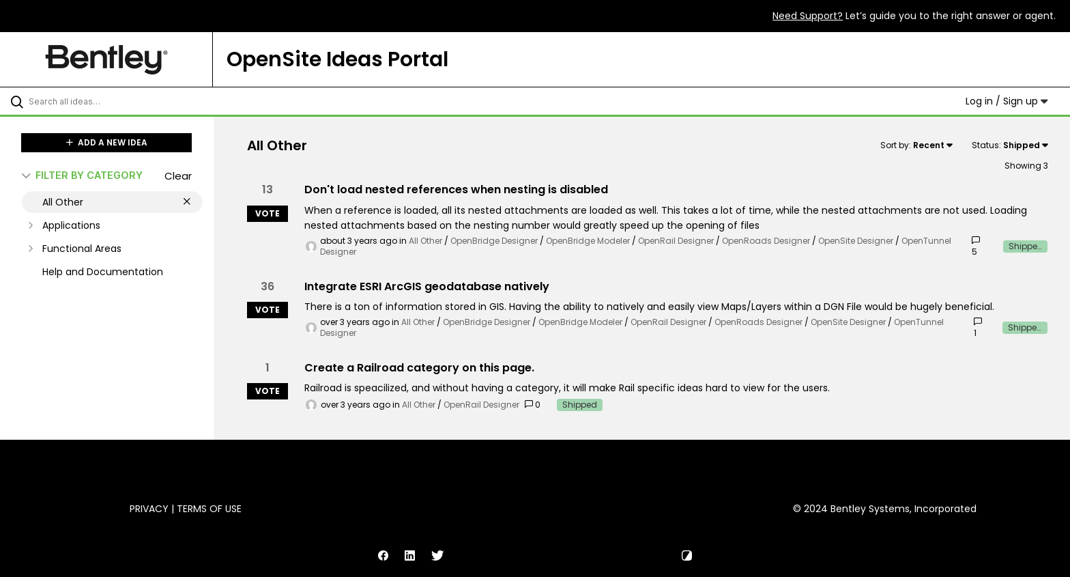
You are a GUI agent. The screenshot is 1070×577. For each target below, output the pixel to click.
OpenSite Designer (855, 241)
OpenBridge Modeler (588, 241)
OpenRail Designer (676, 241)
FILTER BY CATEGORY (82, 175)
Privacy (149, 509)
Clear (178, 176)
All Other (425, 241)
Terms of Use (209, 509)
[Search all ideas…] (124, 101)
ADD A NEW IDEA (106, 142)
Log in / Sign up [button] (1007, 101)
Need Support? (807, 16)
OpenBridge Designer (494, 241)
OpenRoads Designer (766, 241)
